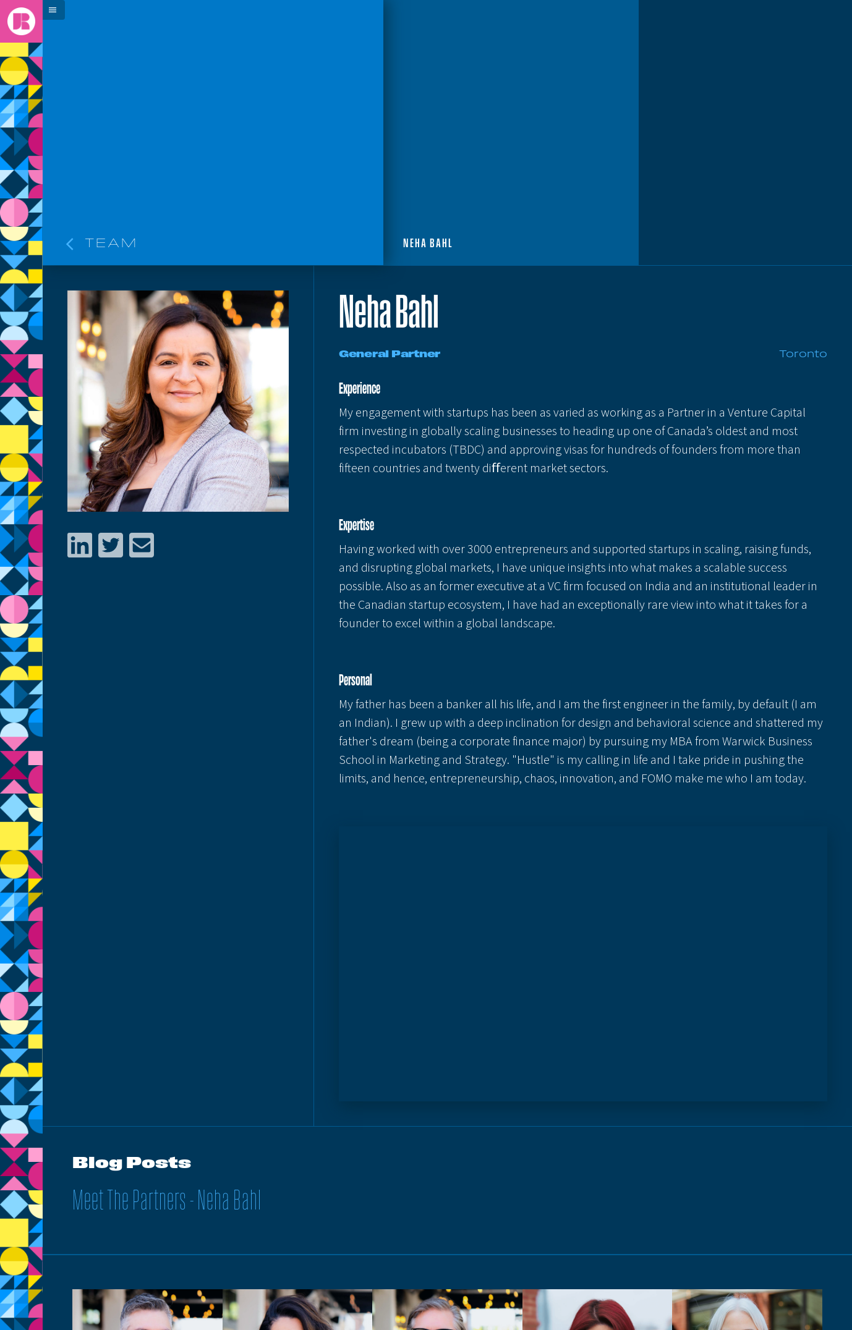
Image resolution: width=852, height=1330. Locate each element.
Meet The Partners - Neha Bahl (167, 1202)
